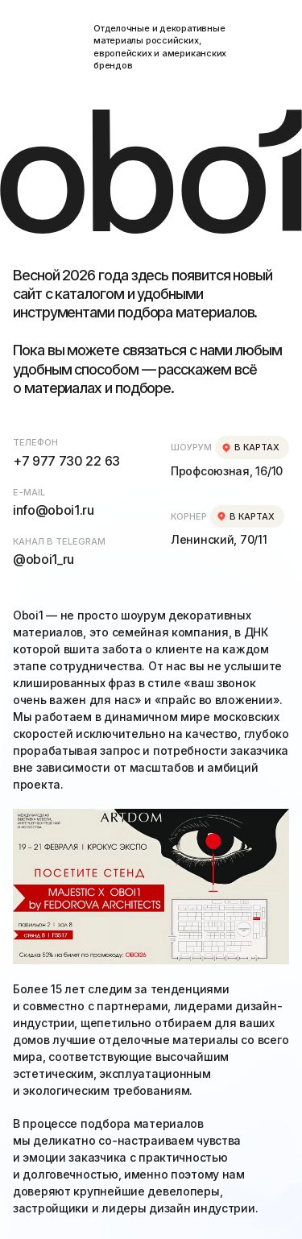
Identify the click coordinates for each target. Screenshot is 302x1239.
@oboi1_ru (43, 559)
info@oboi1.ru (53, 510)
